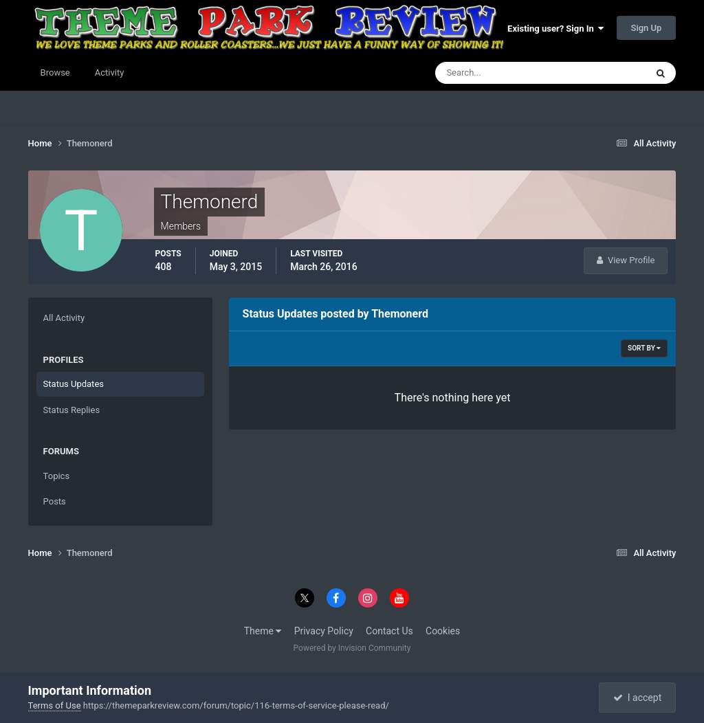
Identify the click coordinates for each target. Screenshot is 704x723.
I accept (637, 697)
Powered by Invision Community (352, 648)
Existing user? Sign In (555, 28)
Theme (263, 630)
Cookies (443, 630)
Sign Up (646, 28)
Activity (109, 72)
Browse (55, 72)
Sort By (644, 348)
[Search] (498, 73)
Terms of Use (54, 705)
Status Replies (71, 410)
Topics (56, 476)
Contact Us (389, 630)
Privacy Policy (323, 630)
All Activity (64, 318)
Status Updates (73, 384)
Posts (54, 501)
